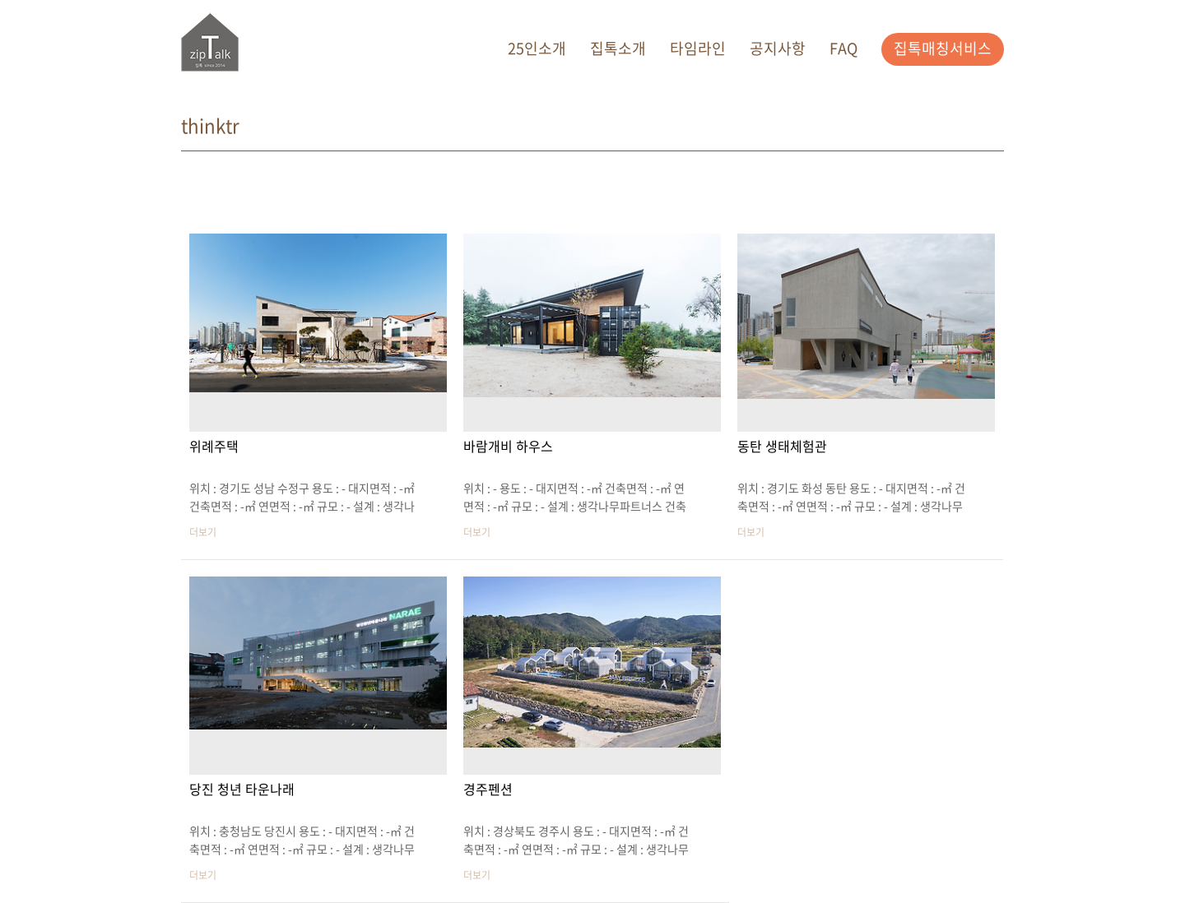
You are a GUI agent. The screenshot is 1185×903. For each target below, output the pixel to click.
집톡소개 (618, 48)
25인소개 (537, 48)
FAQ (843, 48)
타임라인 (698, 48)
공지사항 (778, 48)
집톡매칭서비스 (943, 48)
